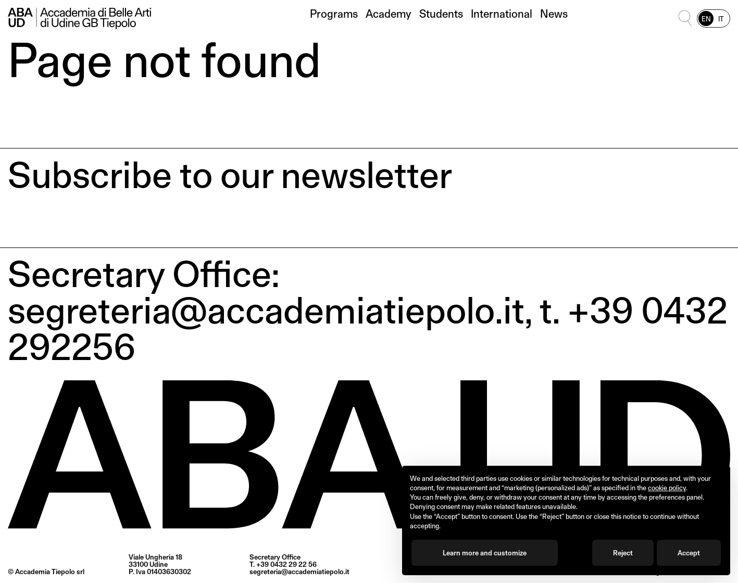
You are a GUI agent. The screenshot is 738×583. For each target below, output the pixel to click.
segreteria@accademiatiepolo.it (299, 571)
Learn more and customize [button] (485, 553)
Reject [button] (623, 553)
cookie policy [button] (667, 487)
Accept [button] (689, 553)
